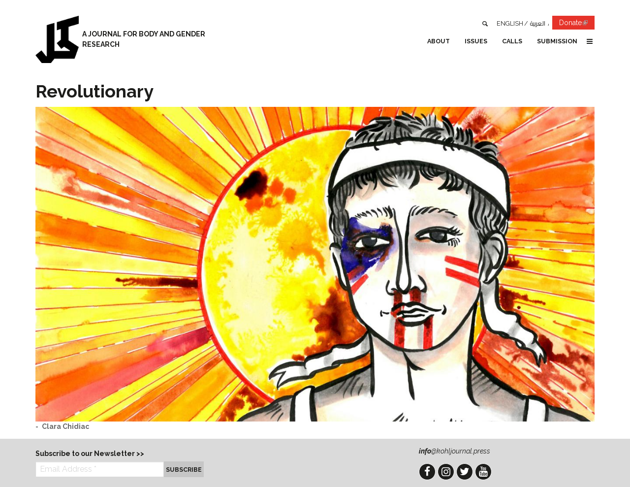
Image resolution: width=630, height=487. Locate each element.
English (510, 23)
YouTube (483, 471)
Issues (476, 41)
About (438, 41)
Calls (512, 41)
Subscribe (184, 469)
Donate (577, 24)
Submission (557, 41)
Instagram (446, 471)
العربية (537, 23)
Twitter (464, 471)
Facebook (427, 471)
